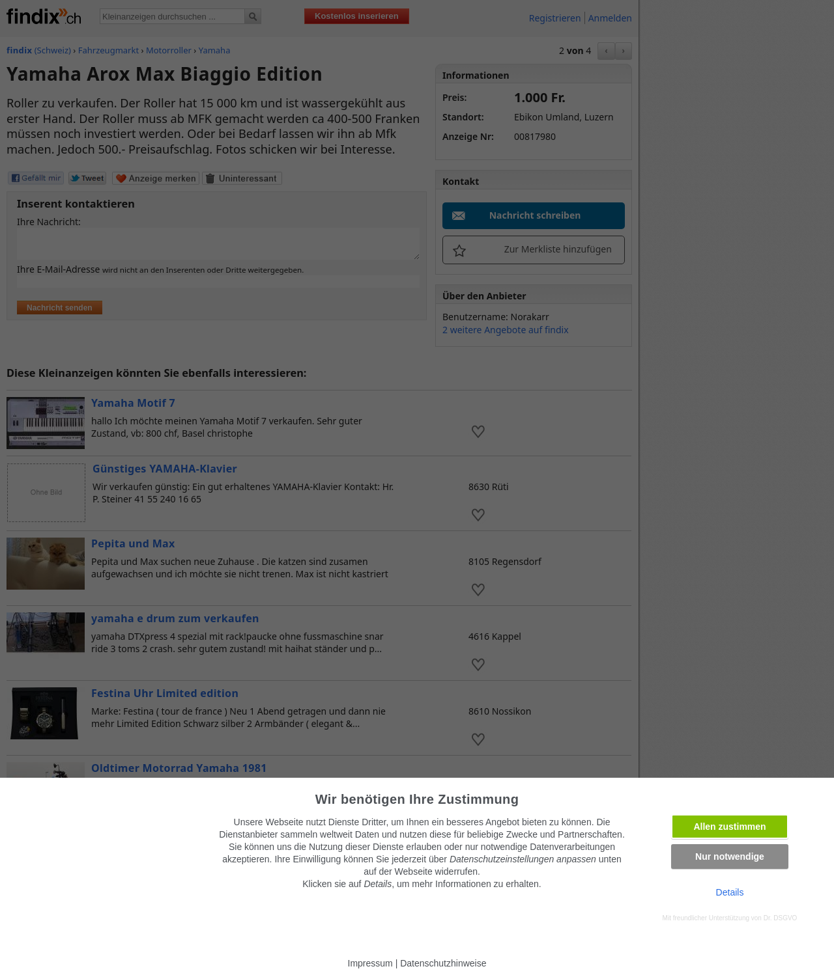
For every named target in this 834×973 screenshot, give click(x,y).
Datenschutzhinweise (443, 963)
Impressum (370, 963)
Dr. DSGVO (781, 918)
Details (730, 892)
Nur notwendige (729, 856)
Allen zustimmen (729, 826)
